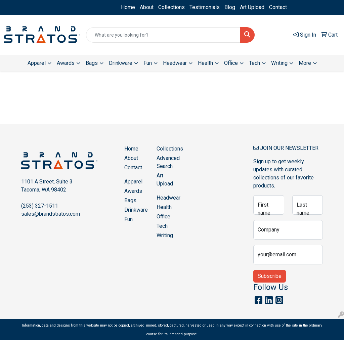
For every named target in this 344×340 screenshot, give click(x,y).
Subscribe (270, 276)
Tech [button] (254, 63)
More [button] (305, 63)
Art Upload (252, 7)
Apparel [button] (37, 63)
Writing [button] (279, 63)
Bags (130, 200)
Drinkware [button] (120, 63)
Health (164, 207)
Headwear (168, 198)
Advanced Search (168, 162)
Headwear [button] (175, 63)
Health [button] (205, 63)
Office (163, 216)
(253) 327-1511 (39, 206)
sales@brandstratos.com (50, 214)
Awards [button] (66, 63)
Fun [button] (147, 63)
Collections (171, 7)
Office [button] (231, 63)
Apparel (133, 181)
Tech (162, 226)
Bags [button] (92, 63)
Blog (229, 7)
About (147, 7)
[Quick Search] (163, 35)
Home (128, 7)
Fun (128, 219)
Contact (278, 7)
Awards (133, 191)
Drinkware (136, 210)
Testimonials (204, 7)
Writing (165, 235)
